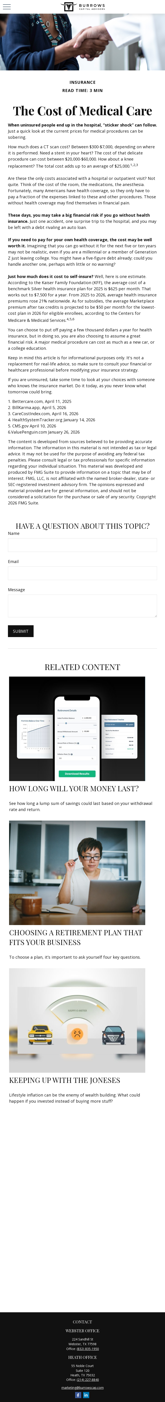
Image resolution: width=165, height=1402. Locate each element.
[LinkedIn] (86, 1395)
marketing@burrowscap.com (83, 1387)
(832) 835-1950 (88, 1349)
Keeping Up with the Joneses (64, 1080)
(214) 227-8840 (88, 1379)
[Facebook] (78, 1395)
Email (13, 561)
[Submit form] (21, 631)
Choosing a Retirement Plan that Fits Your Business (75, 937)
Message (16, 589)
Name (14, 533)
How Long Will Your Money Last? (74, 788)
